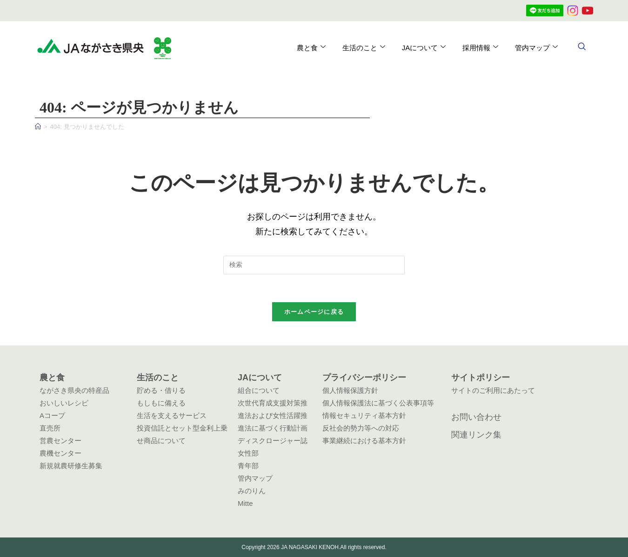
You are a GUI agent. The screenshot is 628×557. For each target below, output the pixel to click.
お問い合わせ (476, 417)
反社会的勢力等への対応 (360, 428)
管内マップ (536, 47)
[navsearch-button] (581, 47)
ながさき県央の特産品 (74, 390)
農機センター (60, 453)
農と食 (310, 47)
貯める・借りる (161, 390)
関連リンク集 (476, 434)
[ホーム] (38, 126)
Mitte (245, 503)
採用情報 (480, 47)
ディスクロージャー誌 (272, 440)
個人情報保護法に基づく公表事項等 (378, 403)
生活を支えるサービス (172, 415)
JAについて (423, 47)
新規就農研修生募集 (71, 466)
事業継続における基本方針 (364, 440)
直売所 (50, 428)
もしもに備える (161, 403)
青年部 (248, 466)
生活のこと (363, 47)
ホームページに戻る (314, 312)
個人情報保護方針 (350, 390)
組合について (259, 390)
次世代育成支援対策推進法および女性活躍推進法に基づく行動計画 (272, 415)
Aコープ (52, 415)
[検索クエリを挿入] (314, 265)
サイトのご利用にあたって (493, 390)
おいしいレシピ (64, 403)
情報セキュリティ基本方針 (364, 415)
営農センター (60, 440)
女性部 (248, 453)
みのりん (252, 491)
